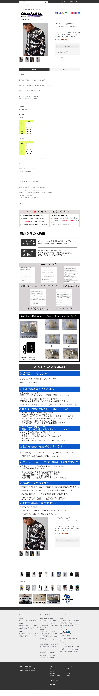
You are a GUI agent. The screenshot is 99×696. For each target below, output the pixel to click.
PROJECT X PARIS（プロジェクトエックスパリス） (66, 26)
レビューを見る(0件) (59, 57)
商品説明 (34, 69)
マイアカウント (69, 666)
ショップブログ (53, 682)
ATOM (54, 684)
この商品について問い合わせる (62, 51)
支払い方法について (54, 668)
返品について (52, 673)
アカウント (64, 1)
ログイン (67, 671)
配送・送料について (54, 671)
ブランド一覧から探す (63, 24)
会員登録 (70, 1)
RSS (51, 684)
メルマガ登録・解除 (54, 680)
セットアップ (61, 23)
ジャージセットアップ (70, 23)
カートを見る (68, 673)
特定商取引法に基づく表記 (55, 675)
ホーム (56, 23)
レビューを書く (22, 203)
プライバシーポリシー (54, 677)
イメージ (65, 69)
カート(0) (77, 1)
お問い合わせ (68, 675)
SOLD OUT (68, 46)
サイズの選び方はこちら (61, 52)
